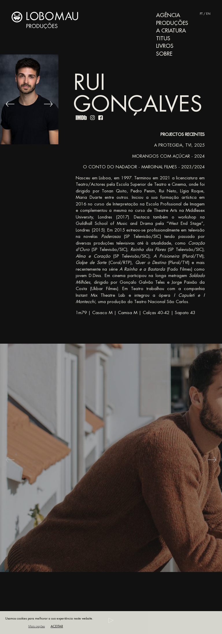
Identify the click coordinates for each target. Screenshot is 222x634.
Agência (168, 15)
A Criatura (171, 30)
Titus (163, 38)
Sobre (164, 54)
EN (208, 13)
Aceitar (57, 626)
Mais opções (36, 626)
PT (201, 13)
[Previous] (10, 104)
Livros (164, 46)
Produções (172, 23)
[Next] (48, 104)
